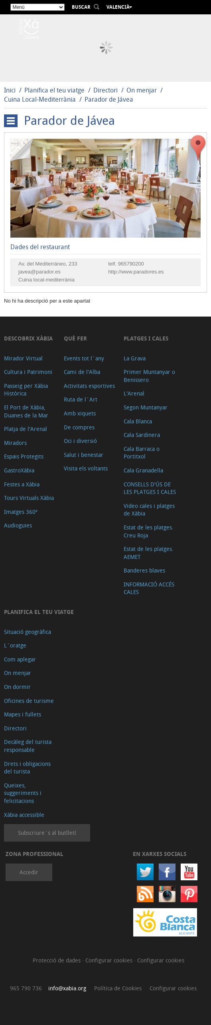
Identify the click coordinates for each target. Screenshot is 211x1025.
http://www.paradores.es (136, 272)
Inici (10, 90)
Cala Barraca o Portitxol (142, 452)
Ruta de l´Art (80, 399)
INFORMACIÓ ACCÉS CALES (149, 588)
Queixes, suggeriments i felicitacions (22, 793)
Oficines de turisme (29, 700)
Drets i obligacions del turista (27, 767)
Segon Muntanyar (146, 407)
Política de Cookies (118, 988)
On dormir (17, 687)
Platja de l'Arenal (25, 429)
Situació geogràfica (27, 631)
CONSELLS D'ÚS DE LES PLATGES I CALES (150, 488)
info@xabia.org (67, 988)
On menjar (141, 90)
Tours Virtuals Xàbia (29, 498)
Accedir (29, 872)
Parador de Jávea (109, 99)
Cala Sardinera (142, 435)
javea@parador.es (39, 272)
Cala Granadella (143, 470)
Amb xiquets (80, 413)
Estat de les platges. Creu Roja (149, 531)
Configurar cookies (109, 960)
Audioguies (18, 525)
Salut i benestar (83, 454)
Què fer (75, 338)
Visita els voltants (86, 468)
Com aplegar (20, 659)
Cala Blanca (138, 421)
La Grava (135, 358)
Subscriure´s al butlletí (47, 832)
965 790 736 (26, 988)
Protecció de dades (57, 960)
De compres (79, 427)
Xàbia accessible (24, 814)
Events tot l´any (84, 358)
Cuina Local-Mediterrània (40, 99)
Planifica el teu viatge (54, 90)
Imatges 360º (20, 511)
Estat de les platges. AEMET (149, 553)
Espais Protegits (23, 456)
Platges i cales (146, 338)
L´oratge (15, 645)
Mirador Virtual (23, 358)
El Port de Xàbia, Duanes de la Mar (26, 411)
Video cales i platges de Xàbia (149, 509)
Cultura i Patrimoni (28, 372)
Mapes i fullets (22, 714)
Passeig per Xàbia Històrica (26, 389)
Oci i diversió (80, 441)
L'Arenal (134, 393)
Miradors (15, 443)
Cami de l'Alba (82, 372)
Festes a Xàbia (21, 484)
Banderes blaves (144, 570)
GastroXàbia (19, 470)
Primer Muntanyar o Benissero (149, 376)
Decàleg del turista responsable (27, 746)
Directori (106, 90)
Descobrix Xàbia (28, 338)
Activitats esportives (89, 386)
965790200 (131, 264)
